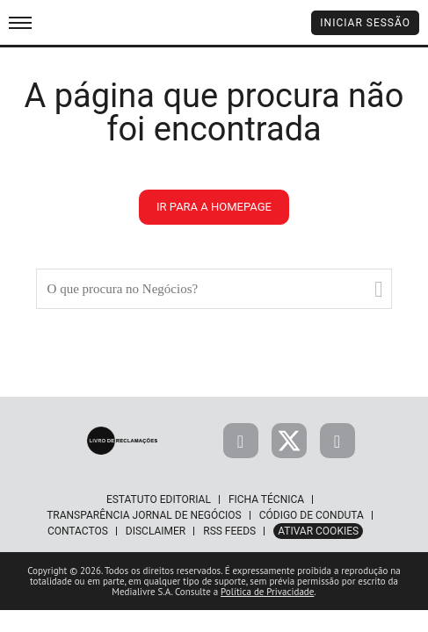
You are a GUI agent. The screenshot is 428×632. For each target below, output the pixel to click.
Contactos (77, 531)
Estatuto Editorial (158, 499)
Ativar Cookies (318, 531)
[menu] (20, 22)
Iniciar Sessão (365, 23)
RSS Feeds (229, 531)
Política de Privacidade (267, 591)
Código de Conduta (311, 515)
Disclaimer (155, 531)
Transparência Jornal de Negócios (144, 515)
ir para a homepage (214, 206)
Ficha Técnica (266, 499)
